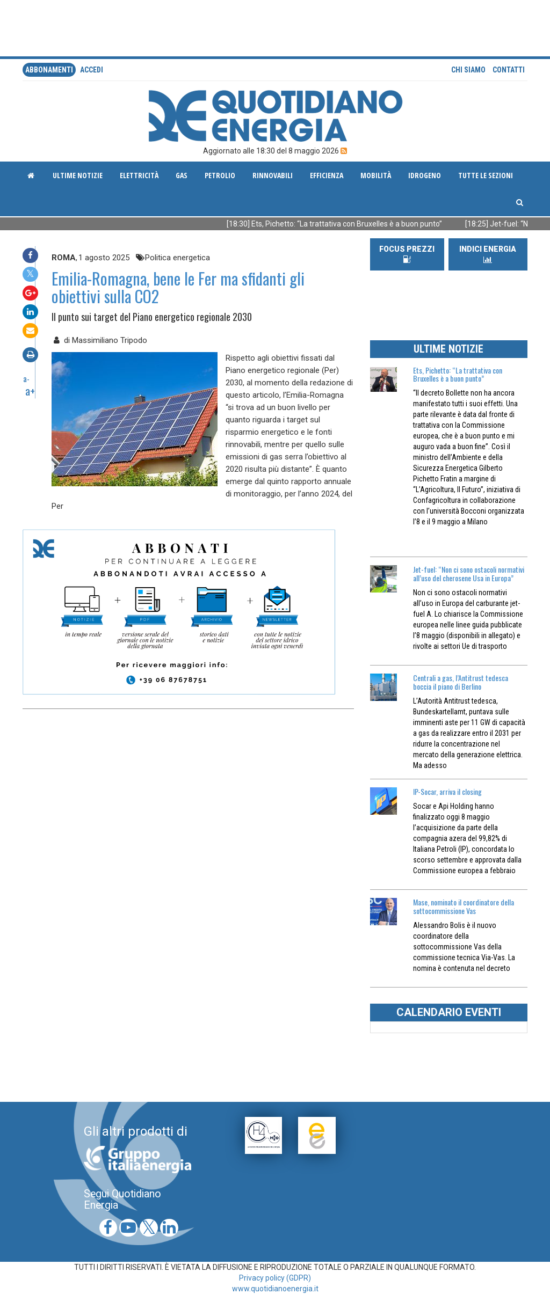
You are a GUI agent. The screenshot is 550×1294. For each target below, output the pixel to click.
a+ (30, 391)
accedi (91, 69)
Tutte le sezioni (485, 175)
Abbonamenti (49, 69)
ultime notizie (78, 175)
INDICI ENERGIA (487, 254)
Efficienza (326, 175)
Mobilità (375, 175)
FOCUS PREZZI (407, 254)
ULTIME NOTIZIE (448, 348)
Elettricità (139, 175)
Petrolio (220, 175)
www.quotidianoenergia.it (275, 1288)
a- (26, 378)
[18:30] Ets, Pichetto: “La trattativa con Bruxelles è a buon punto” (350, 224)
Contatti (509, 69)
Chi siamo (468, 69)
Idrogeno (424, 175)
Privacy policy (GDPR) (275, 1278)
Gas (181, 175)
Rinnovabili (272, 175)
